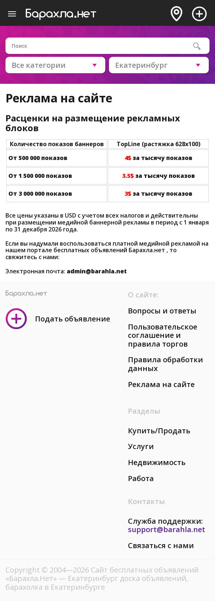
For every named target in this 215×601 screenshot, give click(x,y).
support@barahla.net (166, 529)
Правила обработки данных (165, 364)
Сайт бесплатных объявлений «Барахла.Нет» (102, 574)
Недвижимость (156, 462)
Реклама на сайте (161, 384)
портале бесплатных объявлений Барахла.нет (97, 250)
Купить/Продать (159, 431)
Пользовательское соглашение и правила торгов (162, 335)
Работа (141, 478)
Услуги (141, 446)
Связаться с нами (161, 545)
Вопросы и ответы (162, 311)
